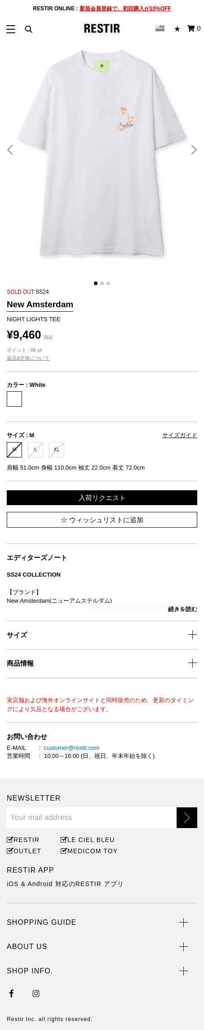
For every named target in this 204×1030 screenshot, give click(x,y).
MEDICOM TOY (91, 851)
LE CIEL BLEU (89, 840)
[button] (13, 149)
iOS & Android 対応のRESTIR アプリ (65, 883)
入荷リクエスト (102, 498)
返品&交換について (28, 358)
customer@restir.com (71, 747)
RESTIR (26, 840)
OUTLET (27, 851)
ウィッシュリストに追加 (102, 520)
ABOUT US (27, 946)
